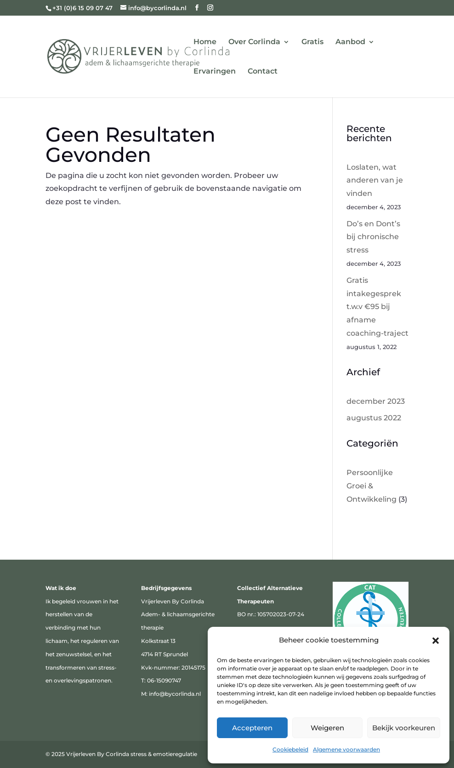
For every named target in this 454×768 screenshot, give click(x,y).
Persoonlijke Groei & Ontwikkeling (371, 486)
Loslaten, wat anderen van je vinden (374, 180)
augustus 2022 (373, 417)
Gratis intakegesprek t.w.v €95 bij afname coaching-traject (377, 307)
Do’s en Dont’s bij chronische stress (373, 237)
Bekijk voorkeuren (403, 727)
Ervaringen (214, 71)
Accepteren (252, 727)
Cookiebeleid (290, 749)
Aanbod (350, 42)
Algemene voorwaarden (346, 749)
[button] (435, 640)
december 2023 (375, 401)
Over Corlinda (254, 42)
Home (204, 42)
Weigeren (327, 727)
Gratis (312, 42)
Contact (263, 71)
